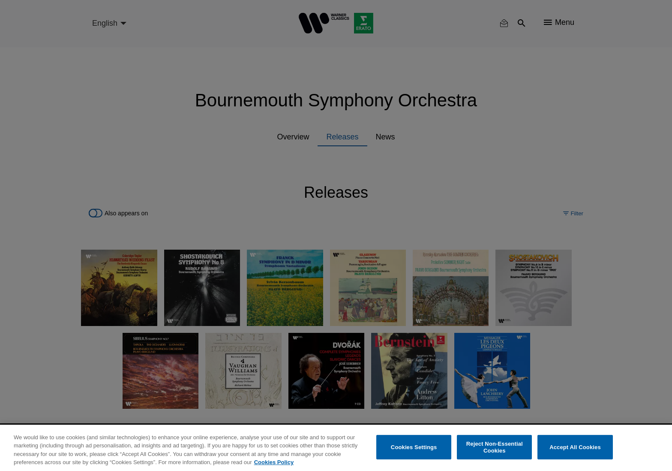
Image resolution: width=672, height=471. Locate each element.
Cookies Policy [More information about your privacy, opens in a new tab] (274, 462)
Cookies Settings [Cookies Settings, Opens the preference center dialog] (414, 447)
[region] (336, 448)
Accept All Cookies (575, 447)
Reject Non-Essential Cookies (494, 447)
